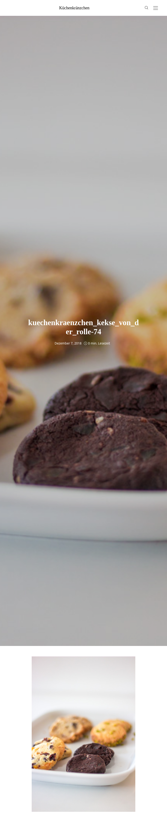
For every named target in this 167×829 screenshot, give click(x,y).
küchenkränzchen (74, 8)
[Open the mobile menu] (155, 8)
